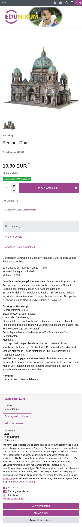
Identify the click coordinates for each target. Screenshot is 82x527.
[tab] (41, 226)
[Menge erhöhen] (13, 185)
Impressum (9, 430)
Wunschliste (11, 201)
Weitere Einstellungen (13, 499)
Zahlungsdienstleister (18, 491)
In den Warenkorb (57, 188)
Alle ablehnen (41, 513)
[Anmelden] (55, 2)
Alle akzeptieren (41, 505)
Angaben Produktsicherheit (20, 247)
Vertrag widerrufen (17, 416)
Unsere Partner (11, 409)
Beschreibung (12, 226)
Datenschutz (10, 440)
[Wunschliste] (71, 2)
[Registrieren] (61, 2)
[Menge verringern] (13, 190)
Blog (4, 2)
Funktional (13, 495)
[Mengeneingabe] (7, 188)
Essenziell (13, 487)
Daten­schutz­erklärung (24, 482)
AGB (6, 433)
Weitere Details (13, 236)
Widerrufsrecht (11, 437)
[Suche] (66, 2)
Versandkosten (29, 210)
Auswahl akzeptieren (41, 520)
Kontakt (8, 405)
